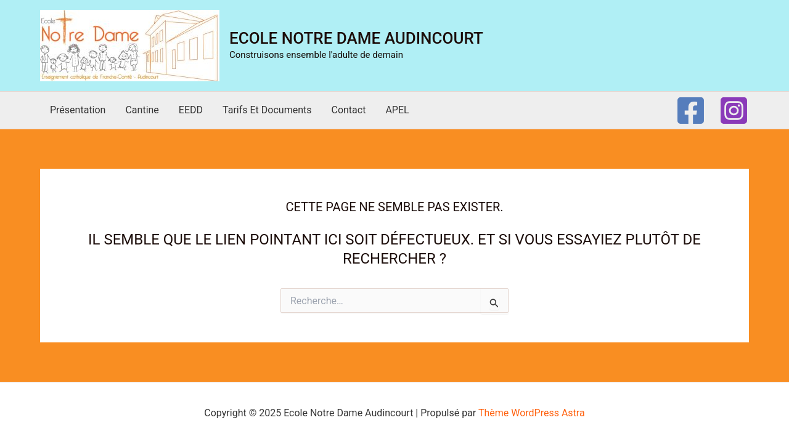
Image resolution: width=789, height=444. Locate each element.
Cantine (141, 110)
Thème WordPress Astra (531, 413)
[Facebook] (691, 110)
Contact (348, 110)
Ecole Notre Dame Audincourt (356, 38)
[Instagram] (734, 110)
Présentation (77, 110)
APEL (397, 110)
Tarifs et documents (267, 110)
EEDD (191, 110)
